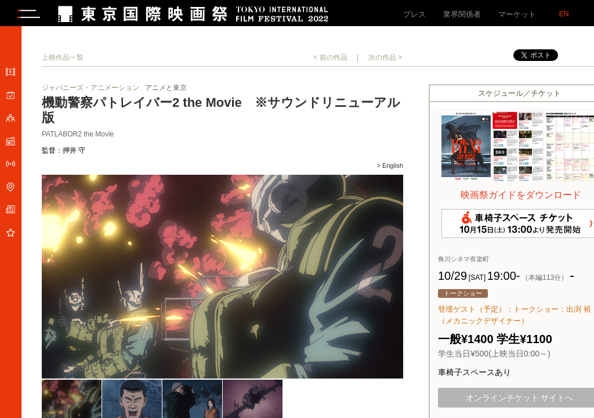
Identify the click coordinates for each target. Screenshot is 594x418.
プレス (414, 14)
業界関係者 (462, 14)
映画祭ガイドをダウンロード (521, 198)
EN (564, 13)
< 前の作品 (330, 60)
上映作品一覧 (63, 60)
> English (389, 168)
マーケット (517, 14)
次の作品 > (385, 60)
